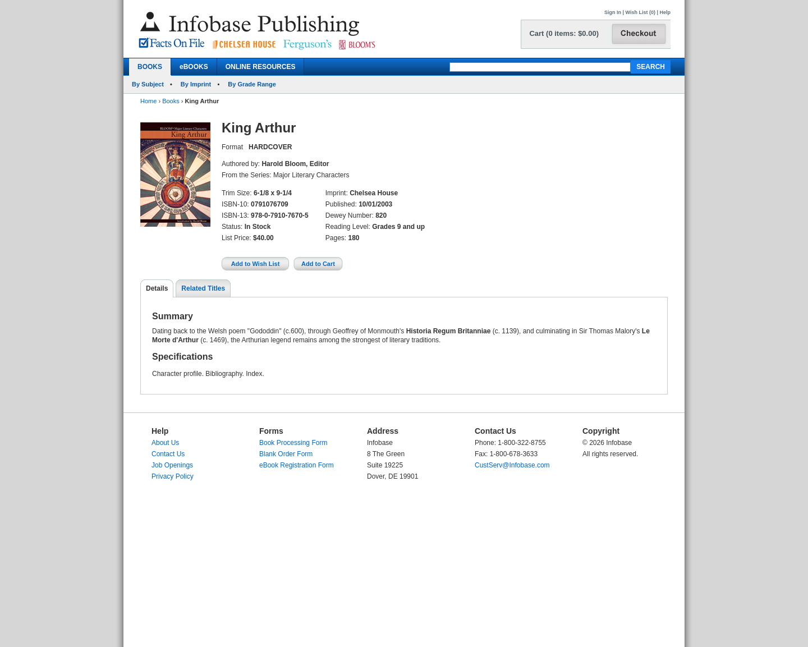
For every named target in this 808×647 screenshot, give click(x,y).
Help (665, 12)
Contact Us (168, 454)
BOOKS (149, 67)
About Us (165, 443)
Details (157, 288)
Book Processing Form (293, 443)
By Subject (148, 84)
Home (148, 101)
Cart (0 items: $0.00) (564, 33)
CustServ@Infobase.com (512, 465)
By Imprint (196, 84)
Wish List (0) (640, 12)
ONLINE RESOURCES (261, 67)
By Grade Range (252, 84)
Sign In (612, 12)
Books (171, 101)
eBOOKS (194, 67)
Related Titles (203, 288)
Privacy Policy (173, 476)
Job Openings (172, 465)
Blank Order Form (286, 454)
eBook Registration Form (296, 465)
